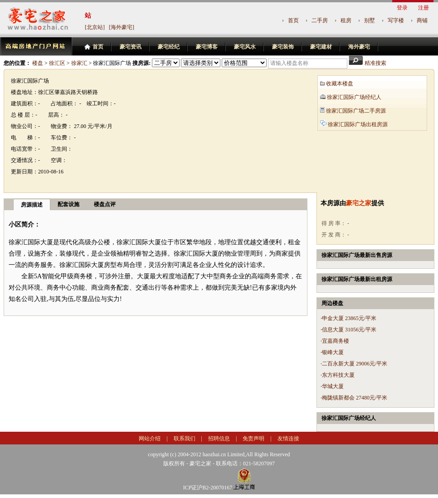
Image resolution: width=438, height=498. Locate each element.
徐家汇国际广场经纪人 (354, 97)
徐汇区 (57, 63)
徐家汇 (79, 63)
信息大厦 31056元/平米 (349, 329)
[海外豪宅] (121, 27)
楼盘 (37, 63)
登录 (402, 8)
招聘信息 (219, 438)
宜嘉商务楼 (335, 341)
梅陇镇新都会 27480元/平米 (354, 397)
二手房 (319, 20)
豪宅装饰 (283, 47)
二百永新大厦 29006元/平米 (354, 363)
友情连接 (288, 438)
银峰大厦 (333, 352)
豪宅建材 (321, 47)
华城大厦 (333, 386)
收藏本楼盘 (339, 83)
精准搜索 (375, 63)
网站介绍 (150, 438)
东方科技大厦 (338, 375)
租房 (346, 20)
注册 (423, 8)
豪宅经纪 (169, 47)
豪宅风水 (245, 47)
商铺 (422, 20)
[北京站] (95, 27)
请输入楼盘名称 (289, 63)
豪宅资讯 (130, 47)
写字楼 (396, 20)
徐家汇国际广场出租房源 (358, 124)
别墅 (369, 20)
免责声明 (253, 438)
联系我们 (184, 438)
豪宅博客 (207, 47)
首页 (293, 20)
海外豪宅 (359, 47)
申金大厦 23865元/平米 (349, 318)
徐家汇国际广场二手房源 (356, 111)
